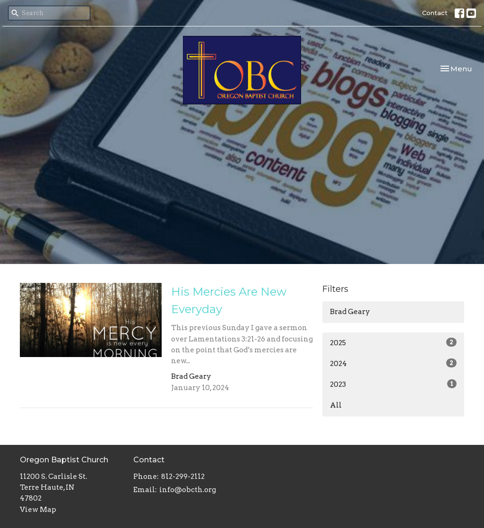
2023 (393, 384)
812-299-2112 (183, 476)
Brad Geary (350, 311)
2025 (393, 342)
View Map (38, 509)
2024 (393, 363)
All (336, 405)
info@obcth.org (187, 489)
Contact (435, 13)
